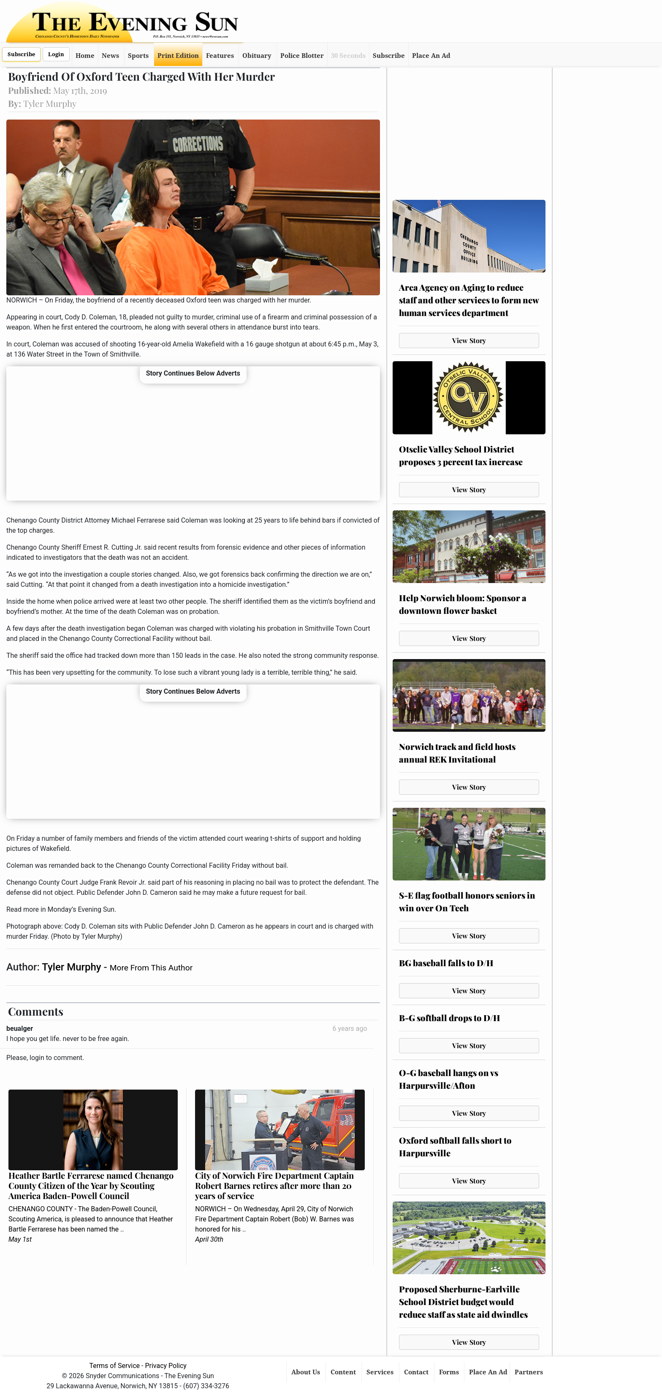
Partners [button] (530, 1372)
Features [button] (220, 56)
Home (85, 56)
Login (56, 54)
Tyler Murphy (72, 967)
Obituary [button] (256, 56)
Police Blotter (302, 56)
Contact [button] (417, 1372)
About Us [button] (306, 1372)
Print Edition (178, 56)
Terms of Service (114, 1366)
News (110, 56)
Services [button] (380, 1372)
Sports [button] (138, 56)
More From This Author (151, 968)
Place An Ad (431, 56)
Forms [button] (450, 1372)
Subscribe (21, 54)
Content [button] (344, 1372)
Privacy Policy (166, 1366)
